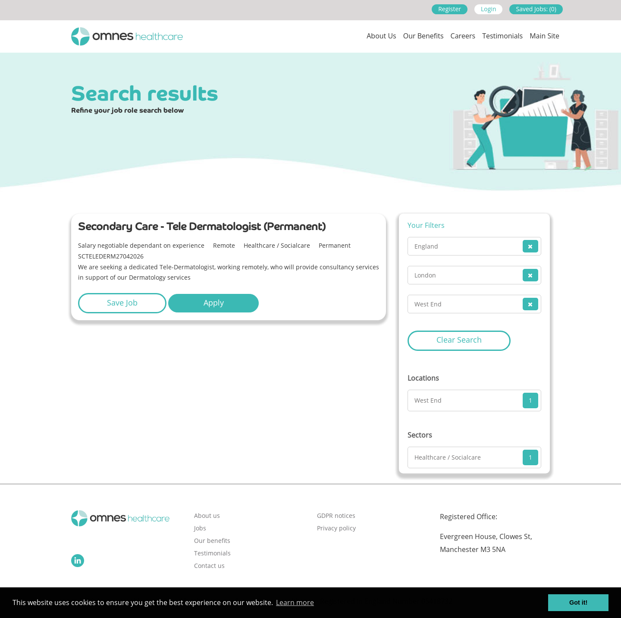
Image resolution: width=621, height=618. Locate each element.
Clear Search (459, 339)
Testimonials (502, 36)
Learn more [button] (295, 602)
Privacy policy (336, 528)
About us (381, 36)
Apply (214, 302)
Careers (463, 36)
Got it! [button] (578, 602)
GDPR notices (336, 515)
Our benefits (212, 540)
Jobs (200, 528)
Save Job (122, 302)
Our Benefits (423, 36)
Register (449, 9)
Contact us (209, 565)
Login (488, 9)
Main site (544, 36)
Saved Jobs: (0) (536, 9)
